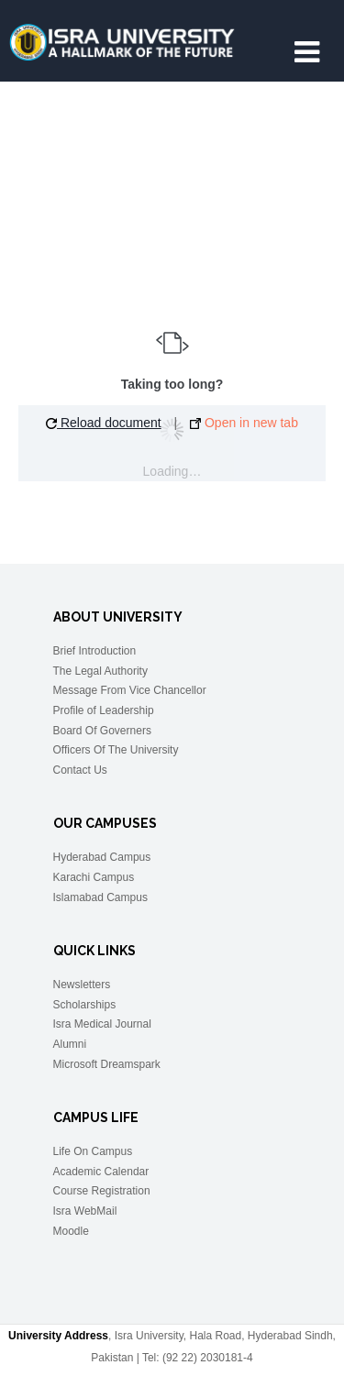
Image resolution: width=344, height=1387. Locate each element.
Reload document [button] (103, 422)
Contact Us (80, 770)
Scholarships (85, 1004)
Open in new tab (244, 422)
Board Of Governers (102, 730)
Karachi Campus (94, 877)
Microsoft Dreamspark (107, 1064)
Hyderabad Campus (102, 857)
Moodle (71, 1231)
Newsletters (82, 984)
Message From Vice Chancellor (129, 690)
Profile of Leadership (103, 710)
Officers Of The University (116, 749)
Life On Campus (93, 1151)
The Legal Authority (100, 671)
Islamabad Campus (100, 897)
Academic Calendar (101, 1171)
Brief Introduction (95, 650)
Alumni (70, 1044)
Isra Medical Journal (102, 1024)
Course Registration (101, 1190)
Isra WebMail (85, 1211)
